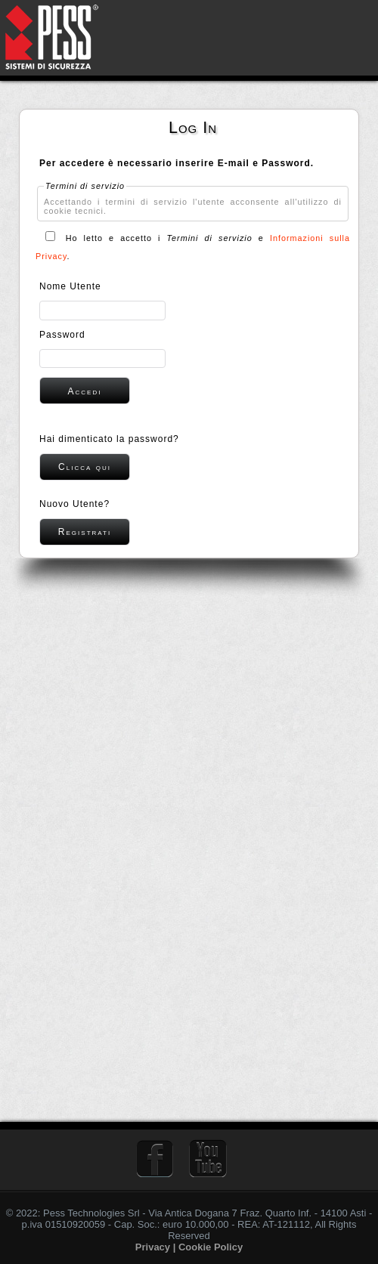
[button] (84, 390)
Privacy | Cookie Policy (189, 1247)
